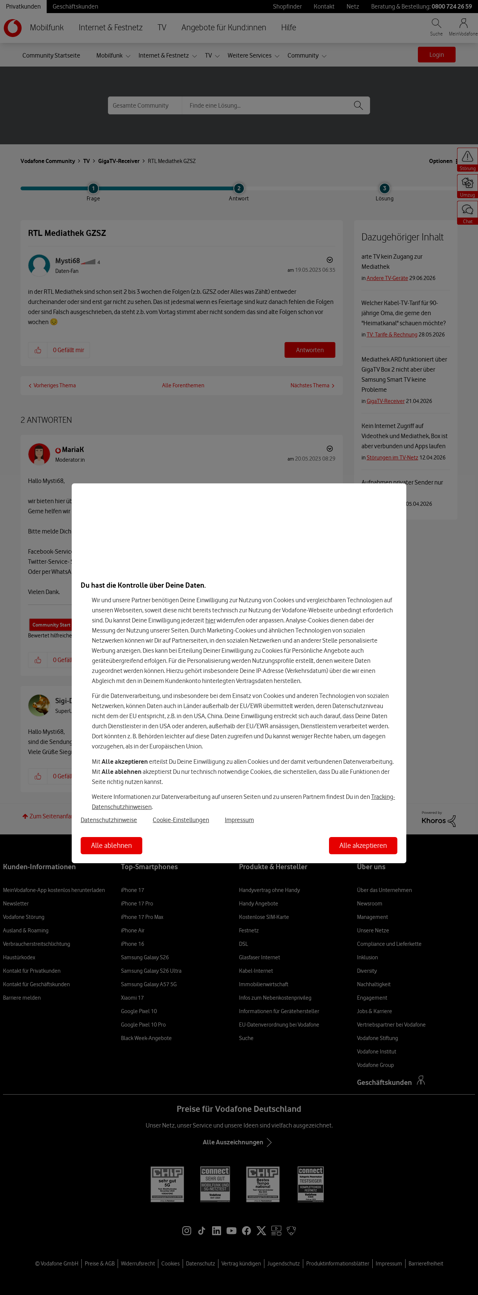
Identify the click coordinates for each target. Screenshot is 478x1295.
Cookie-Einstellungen (181, 820)
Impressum (239, 820)
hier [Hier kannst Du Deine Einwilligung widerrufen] (210, 620)
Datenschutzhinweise (109, 820)
